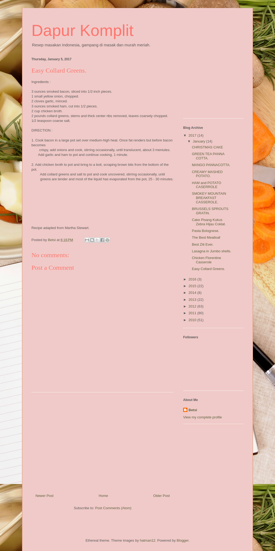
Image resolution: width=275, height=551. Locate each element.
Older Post (161, 496)
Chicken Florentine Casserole (206, 260)
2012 (193, 306)
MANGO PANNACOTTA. (211, 165)
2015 (193, 286)
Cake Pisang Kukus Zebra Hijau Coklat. (209, 222)
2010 (193, 320)
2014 (193, 293)
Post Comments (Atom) (113, 508)
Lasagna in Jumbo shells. (211, 251)
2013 (193, 300)
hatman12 (147, 540)
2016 (193, 279)
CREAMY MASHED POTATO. (207, 174)
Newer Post (44, 496)
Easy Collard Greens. (208, 269)
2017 (193, 135)
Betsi (193, 410)
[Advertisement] (102, 440)
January (199, 141)
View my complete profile (202, 417)
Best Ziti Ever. (202, 244)
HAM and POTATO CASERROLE (206, 185)
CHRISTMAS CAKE (207, 147)
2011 (193, 313)
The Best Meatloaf (206, 237)
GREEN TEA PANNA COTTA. (208, 156)
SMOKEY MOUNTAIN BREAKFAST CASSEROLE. (209, 198)
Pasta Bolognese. (205, 231)
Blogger (183, 540)
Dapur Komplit (82, 30)
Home (103, 496)
